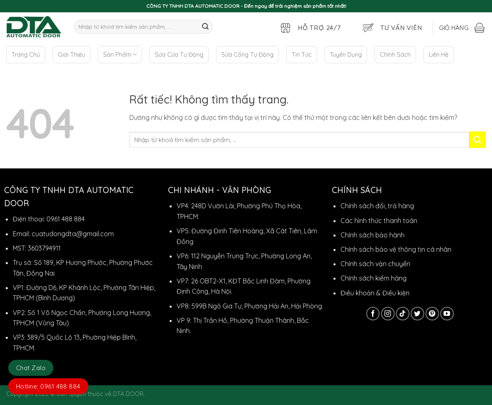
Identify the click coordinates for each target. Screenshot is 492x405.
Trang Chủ (25, 54)
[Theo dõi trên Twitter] (417, 313)
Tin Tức (302, 54)
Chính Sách (395, 54)
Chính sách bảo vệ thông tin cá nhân (395, 249)
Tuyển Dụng (346, 54)
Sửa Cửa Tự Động (179, 54)
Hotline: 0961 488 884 (48, 386)
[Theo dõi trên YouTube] (447, 313)
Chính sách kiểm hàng (373, 278)
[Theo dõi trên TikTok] (402, 313)
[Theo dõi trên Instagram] (388, 313)
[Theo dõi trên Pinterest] (432, 313)
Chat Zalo (31, 368)
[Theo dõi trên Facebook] (373, 313)
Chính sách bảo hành (372, 235)
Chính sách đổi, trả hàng (377, 206)
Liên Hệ (438, 54)
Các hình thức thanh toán (378, 220)
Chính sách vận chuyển (375, 264)
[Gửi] (205, 27)
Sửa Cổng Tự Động (247, 54)
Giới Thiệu (71, 54)
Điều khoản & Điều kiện (374, 293)
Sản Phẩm (120, 54)
